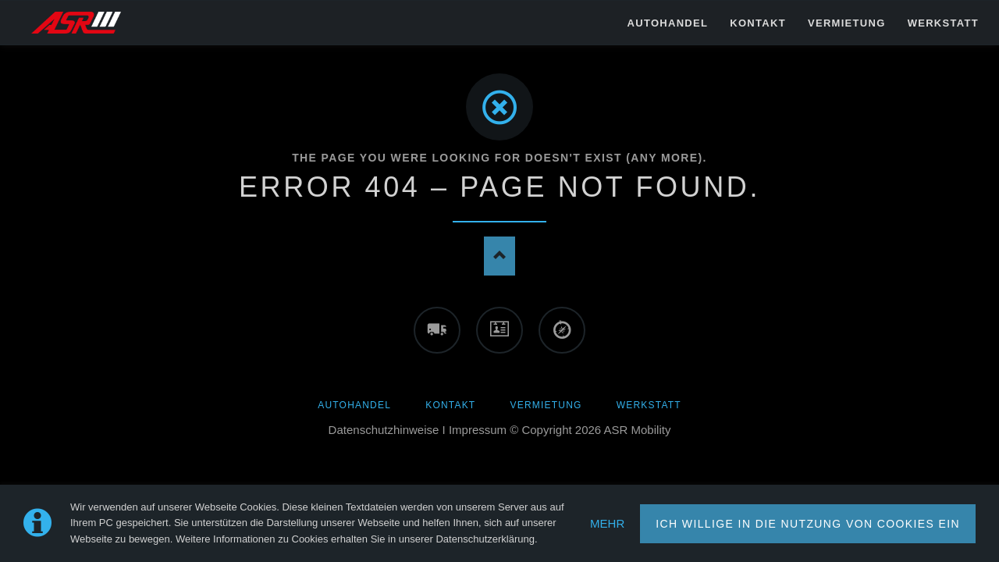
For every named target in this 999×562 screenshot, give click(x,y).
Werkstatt (649, 405)
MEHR (607, 523)
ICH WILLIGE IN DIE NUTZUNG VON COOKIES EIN (808, 524)
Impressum (478, 429)
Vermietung (546, 405)
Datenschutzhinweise (384, 429)
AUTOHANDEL (354, 405)
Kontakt (450, 405)
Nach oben (499, 256)
